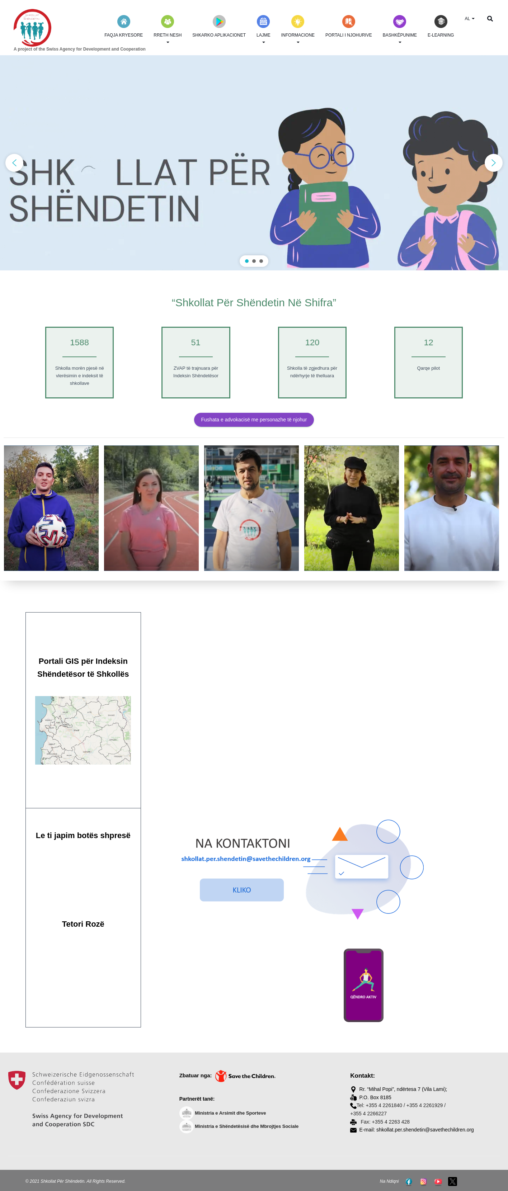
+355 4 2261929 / (426, 1105)
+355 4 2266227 (368, 1113)
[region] (254, 162)
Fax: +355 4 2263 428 (384, 1122)
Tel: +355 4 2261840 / (381, 1105)
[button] (254, 162)
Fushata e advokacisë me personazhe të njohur (254, 419)
